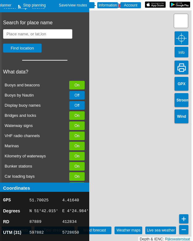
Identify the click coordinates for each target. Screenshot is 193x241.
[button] (181, 21)
